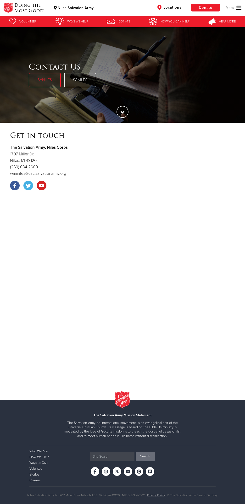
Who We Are (38, 451)
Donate (205, 7)
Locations (169, 7)
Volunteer (36, 468)
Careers (34, 480)
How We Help (39, 457)
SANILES (45, 79)
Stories (34, 474)
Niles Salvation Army (74, 7)
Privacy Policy (156, 495)
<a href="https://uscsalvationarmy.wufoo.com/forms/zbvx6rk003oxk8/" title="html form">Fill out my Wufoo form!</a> (122, 293)
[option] (122, 75)
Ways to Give (38, 463)
